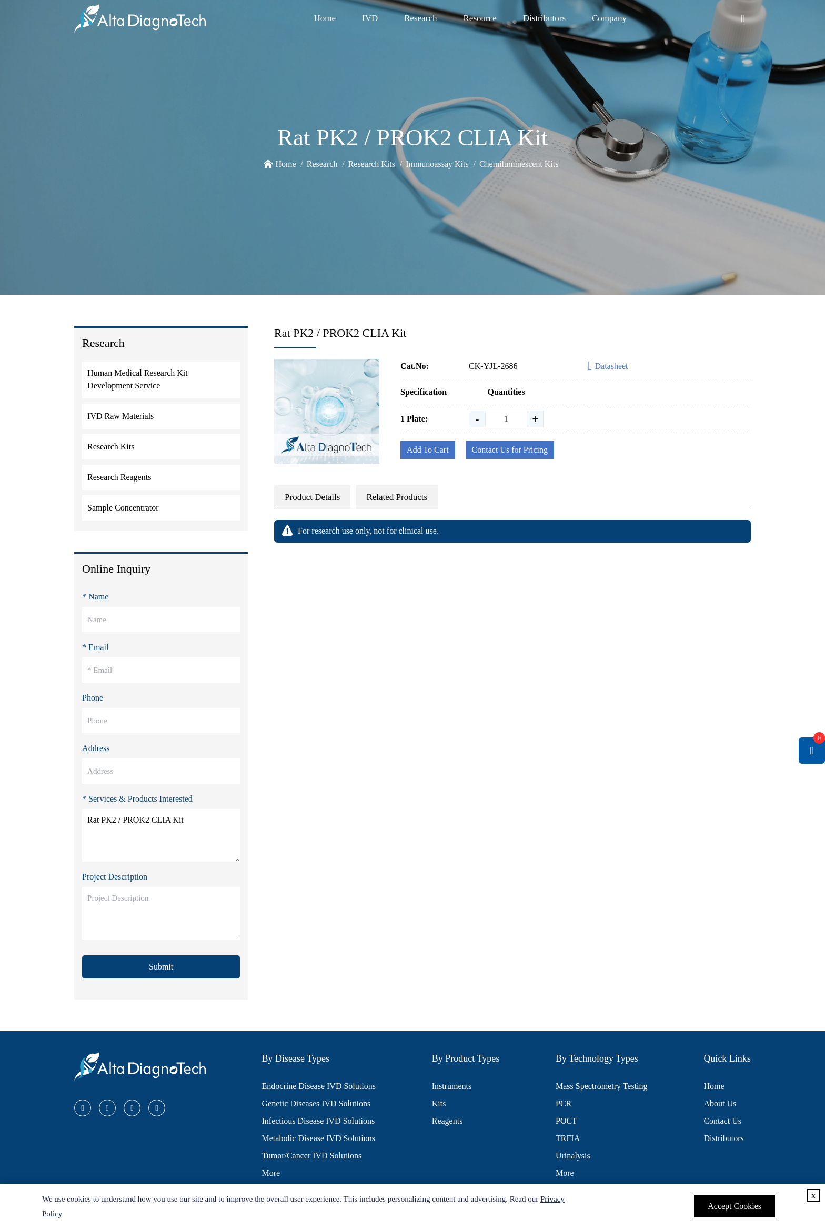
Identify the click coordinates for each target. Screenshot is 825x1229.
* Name (95, 596)
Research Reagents (119, 477)
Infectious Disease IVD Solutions (318, 1120)
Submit (161, 966)
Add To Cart (427, 449)
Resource (480, 18)
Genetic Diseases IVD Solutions (316, 1103)
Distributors (544, 18)
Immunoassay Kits (437, 163)
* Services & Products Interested (137, 798)
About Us (719, 1103)
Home (325, 18)
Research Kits (371, 163)
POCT (566, 1120)
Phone (92, 697)
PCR (563, 1103)
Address (95, 748)
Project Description (114, 876)
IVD (370, 18)
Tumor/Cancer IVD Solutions (312, 1155)
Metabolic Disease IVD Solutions (319, 1138)
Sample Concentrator (123, 507)
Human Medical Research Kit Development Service (137, 379)
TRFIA (568, 1138)
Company (609, 18)
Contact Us (722, 1120)
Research (420, 18)
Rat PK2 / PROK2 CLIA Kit (161, 835)
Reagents (447, 1120)
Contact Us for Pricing (510, 449)
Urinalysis (573, 1155)
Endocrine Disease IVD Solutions (319, 1086)
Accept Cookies (734, 1206)
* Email (95, 647)
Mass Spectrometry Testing (602, 1086)
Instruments (452, 1086)
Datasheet (608, 366)
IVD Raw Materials (120, 416)
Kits (439, 1103)
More (271, 1172)
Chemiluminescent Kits (519, 163)
